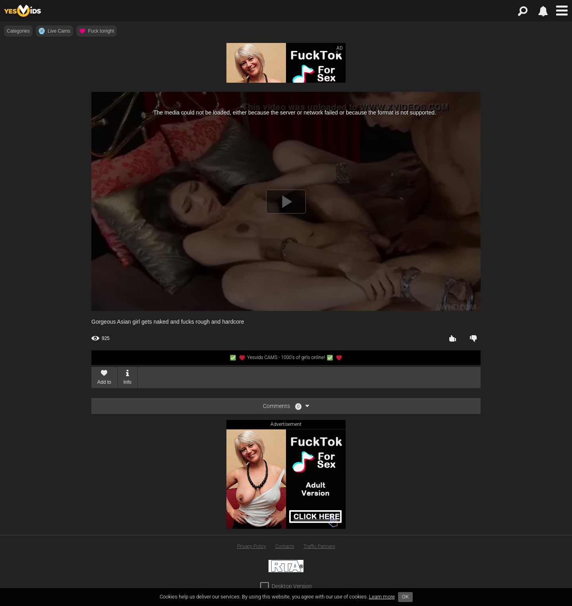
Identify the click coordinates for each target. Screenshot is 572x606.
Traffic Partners (319, 546)
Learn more (382, 597)
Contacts (284, 546)
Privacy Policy (251, 546)
